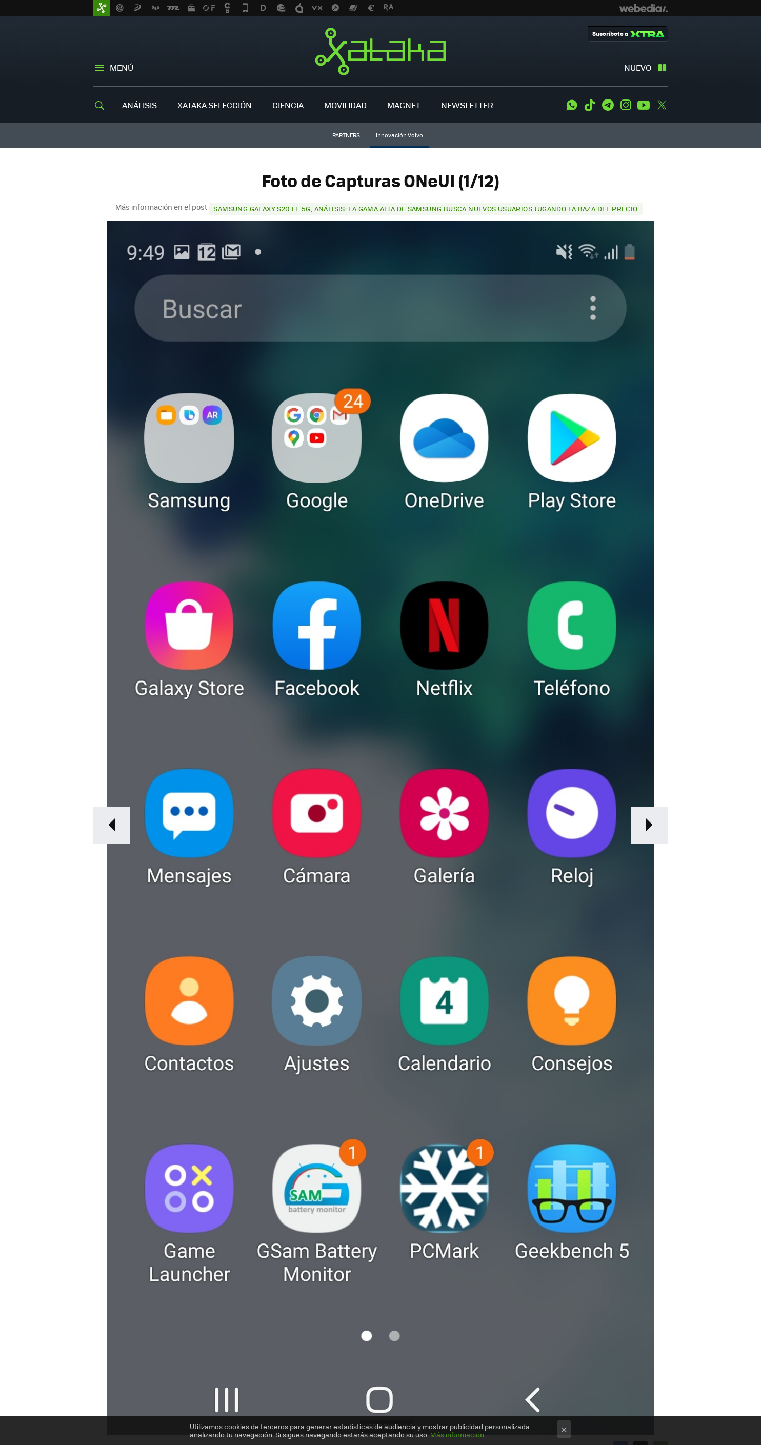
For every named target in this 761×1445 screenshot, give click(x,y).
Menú (121, 67)
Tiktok (590, 105)
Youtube (643, 105)
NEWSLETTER (467, 105)
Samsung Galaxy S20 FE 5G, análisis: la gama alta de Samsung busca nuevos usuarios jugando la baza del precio (425, 208)
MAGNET (403, 105)
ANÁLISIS (139, 105)
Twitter (661, 105)
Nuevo (637, 67)
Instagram (625, 105)
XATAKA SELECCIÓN (214, 105)
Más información (457, 1434)
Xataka (380, 51)
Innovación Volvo (399, 135)
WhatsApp (572, 105)
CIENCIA (288, 105)
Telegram (608, 105)
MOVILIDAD (345, 105)
